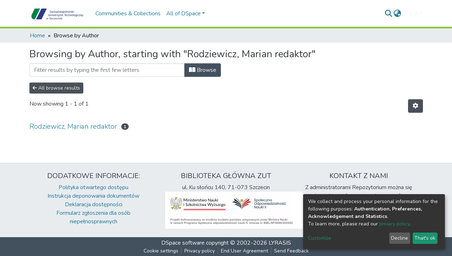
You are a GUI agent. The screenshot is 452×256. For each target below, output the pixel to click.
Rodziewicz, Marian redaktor (73, 126)
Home (37, 35)
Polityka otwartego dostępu (93, 187)
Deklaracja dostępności (93, 204)
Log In (410, 13)
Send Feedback (291, 250)
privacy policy (394, 223)
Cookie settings (161, 250)
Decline (399, 238)
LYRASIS (280, 243)
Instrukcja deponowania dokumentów (93, 196)
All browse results (56, 88)
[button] (397, 13)
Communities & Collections (128, 13)
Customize (319, 238)
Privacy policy (199, 250)
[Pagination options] (415, 106)
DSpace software (183, 243)
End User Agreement (244, 250)
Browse (202, 70)
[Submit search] (388, 13)
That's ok (424, 238)
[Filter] (107, 70)
